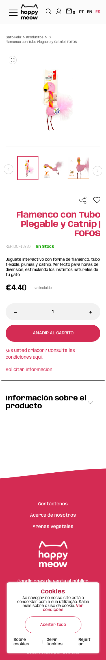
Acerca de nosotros (53, 515)
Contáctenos (53, 504)
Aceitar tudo (53, 625)
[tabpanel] (27, 168)
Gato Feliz (13, 37)
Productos (35, 37)
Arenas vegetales (53, 526)
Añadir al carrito (53, 333)
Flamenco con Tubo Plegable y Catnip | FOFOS (41, 42)
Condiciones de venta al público (53, 581)
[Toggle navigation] (13, 13)
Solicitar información (29, 369)
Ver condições (63, 608)
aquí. (38, 357)
